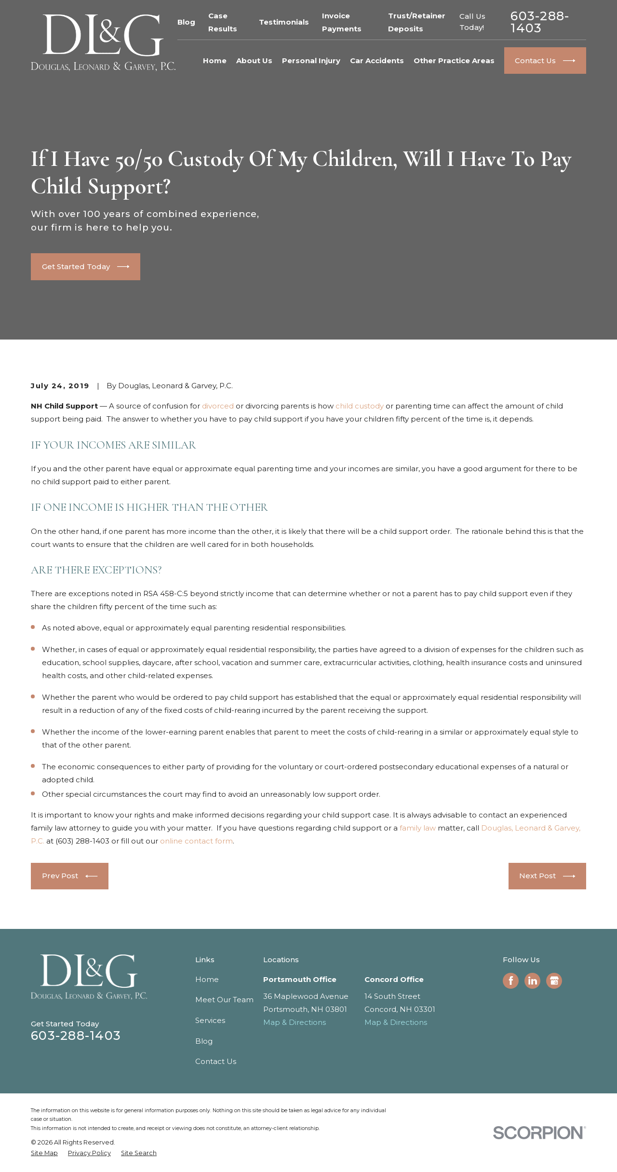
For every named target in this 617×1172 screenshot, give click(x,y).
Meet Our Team (224, 999)
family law (418, 827)
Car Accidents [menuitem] (377, 60)
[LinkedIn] (532, 980)
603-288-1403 (539, 22)
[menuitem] (44, 1153)
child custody (359, 405)
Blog (186, 22)
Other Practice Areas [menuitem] (454, 60)
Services (210, 1020)
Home (207, 979)
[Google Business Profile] (554, 980)
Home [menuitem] (215, 60)
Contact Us (215, 1061)
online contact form (196, 840)
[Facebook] (511, 980)
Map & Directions (294, 1022)
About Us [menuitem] (254, 60)
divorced (218, 405)
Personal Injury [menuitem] (311, 60)
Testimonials (284, 22)
